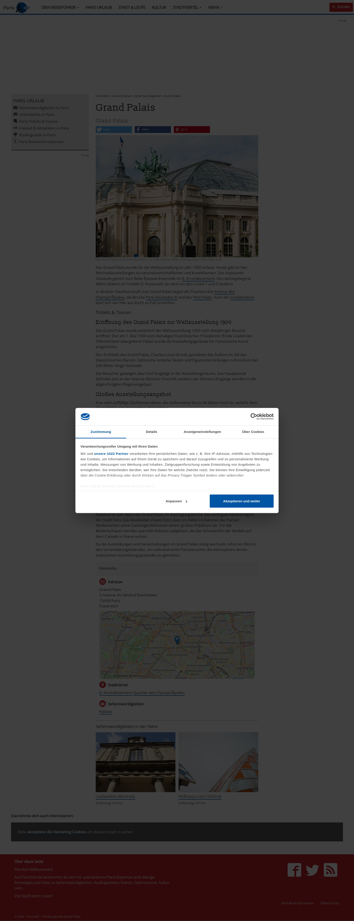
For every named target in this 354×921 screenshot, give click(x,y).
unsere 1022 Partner (111, 453)
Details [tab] (151, 431)
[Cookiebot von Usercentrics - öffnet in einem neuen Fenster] (254, 416)
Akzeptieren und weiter (241, 501)
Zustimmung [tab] (101, 431)
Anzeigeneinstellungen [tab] (202, 431)
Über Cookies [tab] (253, 431)
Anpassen (176, 501)
